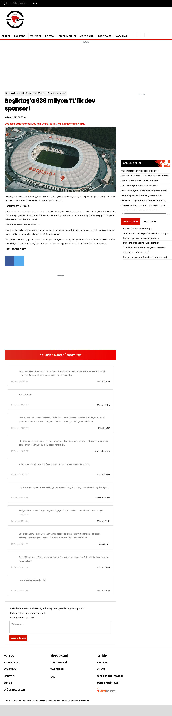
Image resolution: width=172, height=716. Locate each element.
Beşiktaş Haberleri (14, 93)
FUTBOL (6, 36)
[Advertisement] (86, 66)
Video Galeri (130, 221)
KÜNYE (101, 669)
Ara (35, 3)
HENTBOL (50, 36)
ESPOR (8, 683)
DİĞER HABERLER (67, 36)
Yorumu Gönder (18, 638)
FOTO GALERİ (105, 36)
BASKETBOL (20, 36)
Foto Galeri (149, 221)
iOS (52, 677)
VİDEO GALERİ (87, 36)
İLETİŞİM (102, 655)
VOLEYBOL (35, 36)
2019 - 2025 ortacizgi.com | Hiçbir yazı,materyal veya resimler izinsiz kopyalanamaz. (47, 700)
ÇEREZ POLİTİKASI (108, 683)
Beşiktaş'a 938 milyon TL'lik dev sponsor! (46, 93)
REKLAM (102, 662)
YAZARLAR (121, 36)
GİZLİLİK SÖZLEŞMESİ (110, 676)
